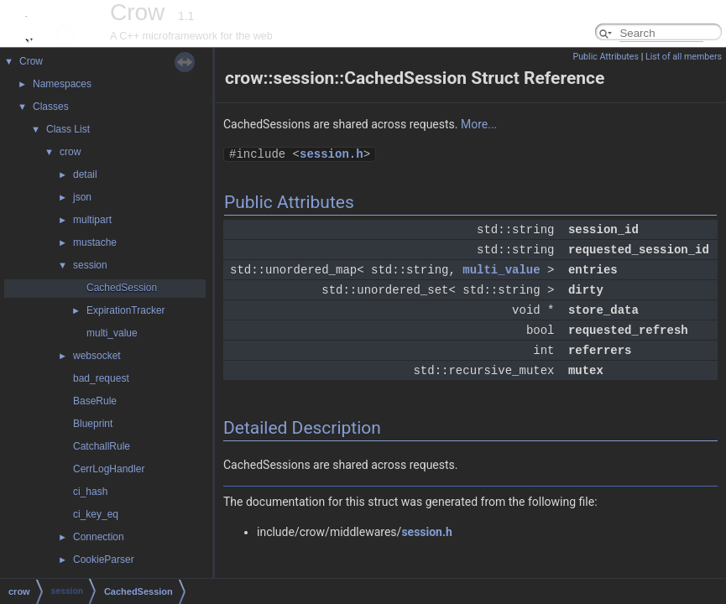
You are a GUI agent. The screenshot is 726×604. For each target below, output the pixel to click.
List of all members (683, 56)
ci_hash (90, 491)
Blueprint (92, 424)
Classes (51, 106)
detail (85, 174)
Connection (98, 537)
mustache (95, 242)
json (82, 197)
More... (479, 124)
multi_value (112, 333)
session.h (331, 154)
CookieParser (103, 559)
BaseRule (95, 401)
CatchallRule (101, 446)
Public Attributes (605, 56)
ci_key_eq (95, 514)
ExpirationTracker (125, 310)
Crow (31, 61)
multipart (92, 220)
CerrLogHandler (108, 469)
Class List (68, 129)
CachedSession (121, 288)
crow (70, 152)
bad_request (101, 378)
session (90, 265)
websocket (97, 356)
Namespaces (62, 84)
